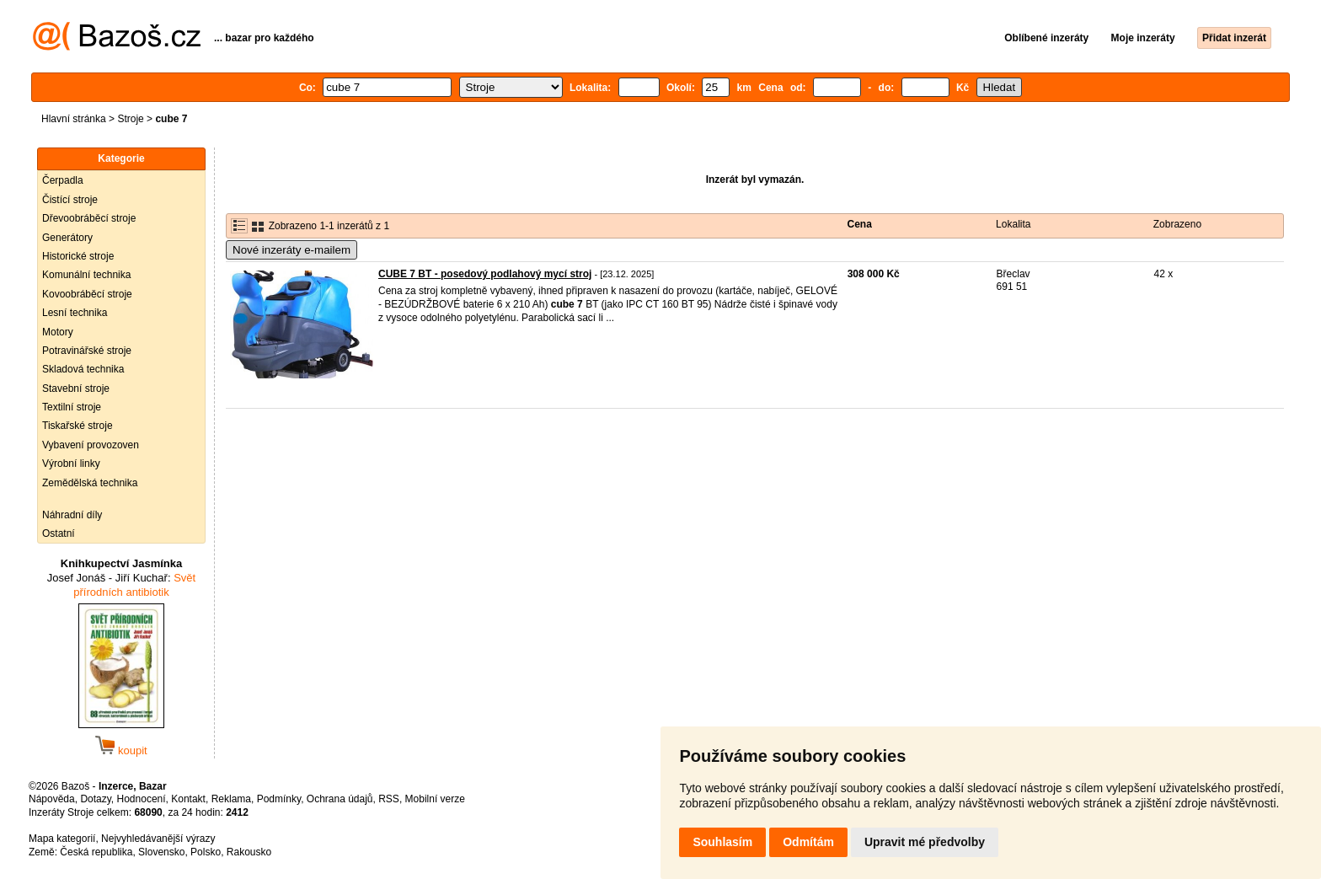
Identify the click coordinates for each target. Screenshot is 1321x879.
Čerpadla (62, 180)
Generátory (67, 238)
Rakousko (249, 852)
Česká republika (96, 852)
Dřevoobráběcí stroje (89, 218)
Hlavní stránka (73, 119)
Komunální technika (86, 275)
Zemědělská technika (89, 483)
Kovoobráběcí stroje (87, 294)
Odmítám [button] (808, 842)
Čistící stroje (70, 200)
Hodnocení (141, 799)
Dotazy (95, 799)
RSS (388, 799)
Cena (860, 224)
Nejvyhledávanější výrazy (158, 838)
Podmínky (279, 799)
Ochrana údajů (340, 799)
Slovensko (161, 852)
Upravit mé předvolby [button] (924, 842)
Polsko (205, 852)
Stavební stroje (76, 388)
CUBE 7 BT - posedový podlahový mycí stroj (484, 274)
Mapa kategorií (62, 838)
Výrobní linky (71, 463)
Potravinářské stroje (86, 350)
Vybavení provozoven (90, 445)
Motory (57, 332)
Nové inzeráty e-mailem (291, 250)
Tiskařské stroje (77, 425)
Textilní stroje (71, 407)
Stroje (130, 119)
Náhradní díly (72, 515)
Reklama (231, 799)
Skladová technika (83, 369)
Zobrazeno (1177, 224)
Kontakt (188, 799)
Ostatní (58, 533)
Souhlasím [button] (722, 842)
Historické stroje (78, 256)
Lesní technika (74, 313)
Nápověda (52, 799)
